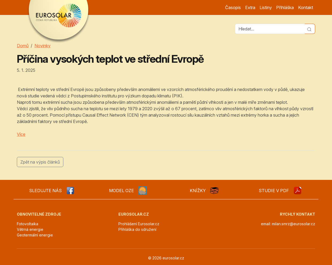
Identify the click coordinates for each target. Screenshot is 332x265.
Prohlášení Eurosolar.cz (138, 224)
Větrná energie (30, 229)
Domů (23, 45)
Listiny (266, 7)
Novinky (42, 45)
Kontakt (305, 7)
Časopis (233, 7)
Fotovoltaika (27, 224)
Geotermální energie (35, 235)
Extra (250, 7)
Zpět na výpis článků (40, 162)
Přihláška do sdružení (137, 229)
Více (21, 134)
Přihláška (285, 7)
